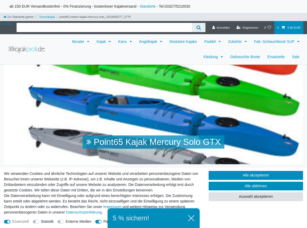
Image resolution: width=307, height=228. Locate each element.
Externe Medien (79, 221)
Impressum (112, 207)
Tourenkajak (46, 16)
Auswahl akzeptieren (256, 196)
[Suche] (198, 27)
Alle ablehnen (256, 186)
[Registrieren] (247, 27)
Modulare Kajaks (183, 41)
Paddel (210, 41)
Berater (78, 41)
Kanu (123, 41)
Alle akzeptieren (256, 175)
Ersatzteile (276, 57)
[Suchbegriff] (104, 27)
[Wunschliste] (267, 27)
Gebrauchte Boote (245, 57)
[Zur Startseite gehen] (19, 16)
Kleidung (211, 57)
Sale (295, 57)
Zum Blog (6, 24)
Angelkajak (148, 41)
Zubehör (235, 41)
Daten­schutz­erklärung (84, 212)
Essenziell (20, 221)
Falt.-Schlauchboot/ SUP (274, 41)
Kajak (102, 41)
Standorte (148, 6)
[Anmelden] (221, 27)
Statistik (47, 221)
